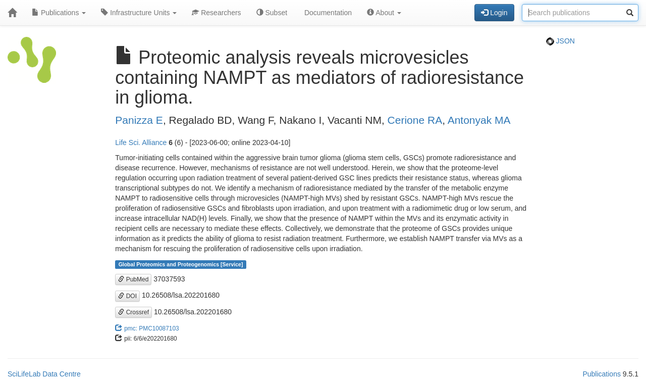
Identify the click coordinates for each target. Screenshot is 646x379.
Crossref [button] (133, 312)
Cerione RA (415, 120)
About (384, 13)
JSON (560, 41)
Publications (59, 13)
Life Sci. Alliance (141, 142)
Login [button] (494, 13)
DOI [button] (127, 296)
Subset (271, 13)
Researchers (216, 13)
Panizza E (139, 120)
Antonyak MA (479, 120)
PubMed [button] (133, 279)
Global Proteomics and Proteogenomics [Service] (181, 264)
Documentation (327, 13)
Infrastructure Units (139, 13)
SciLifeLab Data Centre (44, 374)
